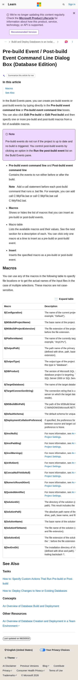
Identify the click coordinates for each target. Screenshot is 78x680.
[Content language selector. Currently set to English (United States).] (18, 650)
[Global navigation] (3, 4)
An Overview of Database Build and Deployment (31, 606)
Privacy (6, 670)
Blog (45, 666)
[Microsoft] (39, 4)
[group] (39, 430)
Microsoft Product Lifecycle (36, 18)
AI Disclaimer (9, 666)
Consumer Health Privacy (29, 670)
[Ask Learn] (66, 41)
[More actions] (72, 41)
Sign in (71, 4)
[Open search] (63, 4)
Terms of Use (56, 670)
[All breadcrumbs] (5, 41)
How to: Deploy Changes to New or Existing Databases (35, 590)
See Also (9, 92)
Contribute (59, 666)
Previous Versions (29, 666)
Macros (9, 88)
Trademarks (9, 675)
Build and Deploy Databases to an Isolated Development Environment (34, 41)
